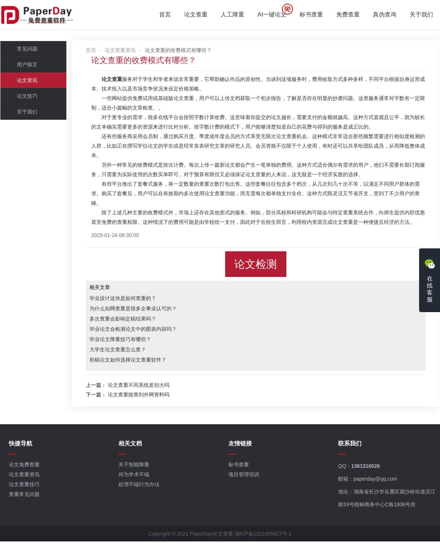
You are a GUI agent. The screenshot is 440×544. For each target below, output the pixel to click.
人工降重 (233, 15)
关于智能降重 (134, 467)
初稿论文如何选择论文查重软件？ (132, 361)
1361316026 (366, 468)
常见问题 (26, 50)
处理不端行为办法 (139, 487)
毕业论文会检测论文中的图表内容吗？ (137, 330)
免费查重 (348, 15)
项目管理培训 (244, 477)
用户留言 (26, 66)
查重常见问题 (24, 497)
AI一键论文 (272, 15)
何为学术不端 (134, 477)
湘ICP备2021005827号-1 (263, 536)
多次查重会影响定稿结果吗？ (127, 320)
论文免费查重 (24, 467)
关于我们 (421, 15)
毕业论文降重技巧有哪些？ (124, 340)
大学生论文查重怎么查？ (122, 351)
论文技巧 (26, 97)
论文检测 (257, 265)
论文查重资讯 (124, 51)
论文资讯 (26, 81)
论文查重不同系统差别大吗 (142, 386)
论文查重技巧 (24, 487)
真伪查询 (385, 15)
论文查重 (196, 15)
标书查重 (311, 15)
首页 (165, 15)
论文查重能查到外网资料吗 (142, 396)
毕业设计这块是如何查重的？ (127, 299)
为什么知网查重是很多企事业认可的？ (137, 309)
